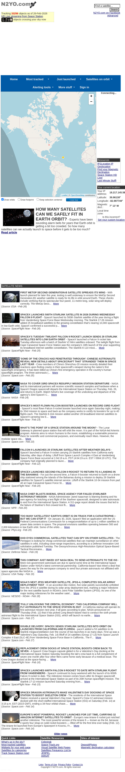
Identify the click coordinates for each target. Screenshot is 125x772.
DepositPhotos (89, 744)
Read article (9, 232)
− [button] (91, 102)
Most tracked (34, 79)
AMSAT (45, 755)
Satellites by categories (14, 750)
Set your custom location (111, 219)
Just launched (66, 79)
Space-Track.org (50, 744)
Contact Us (77, 764)
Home (14, 79)
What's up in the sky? (13, 741)
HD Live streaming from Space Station (22, 16)
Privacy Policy (64, 764)
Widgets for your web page (16, 747)
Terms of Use (51, 764)
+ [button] (91, 96)
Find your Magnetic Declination (107, 171)
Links (41, 764)
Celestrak (46, 741)
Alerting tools (42, 87)
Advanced (112, 15)
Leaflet (64, 195)
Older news (60, 733)
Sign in (84, 87)
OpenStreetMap (77, 195)
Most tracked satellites (13, 744)
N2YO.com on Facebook (106, 12)
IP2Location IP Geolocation (105, 165)
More (56, 303)
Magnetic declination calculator (97, 747)
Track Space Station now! (15, 753)
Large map (74, 200)
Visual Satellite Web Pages (55, 747)
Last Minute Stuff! (106, 180)
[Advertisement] (60, 48)
